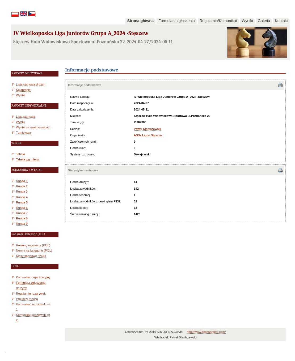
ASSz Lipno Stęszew (148, 135)
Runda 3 (22, 191)
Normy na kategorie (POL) (34, 250)
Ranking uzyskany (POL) (33, 245)
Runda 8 (22, 218)
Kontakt (281, 21)
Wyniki (247, 21)
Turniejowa (23, 132)
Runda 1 (22, 180)
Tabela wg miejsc (28, 159)
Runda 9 (22, 223)
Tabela (20, 154)
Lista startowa (25, 116)
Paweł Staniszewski (147, 128)
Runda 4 (22, 197)
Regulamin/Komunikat (218, 21)
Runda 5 (22, 202)
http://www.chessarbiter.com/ (206, 331)
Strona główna (140, 21)
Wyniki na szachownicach (33, 127)
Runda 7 (22, 213)
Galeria (264, 21)
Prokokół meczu (27, 298)
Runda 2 (22, 186)
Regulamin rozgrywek (31, 293)
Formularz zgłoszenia (176, 21)
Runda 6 (22, 207)
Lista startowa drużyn (30, 84)
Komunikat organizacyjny (33, 277)
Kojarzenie (23, 89)
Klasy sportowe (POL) (31, 255)
